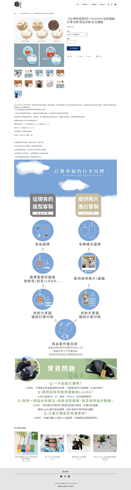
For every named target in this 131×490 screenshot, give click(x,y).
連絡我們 (94, 4)
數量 (68, 38)
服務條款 (60, 486)
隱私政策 (65, 486)
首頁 (77, 4)
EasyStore (74, 483)
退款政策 (71, 486)
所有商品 (85, 4)
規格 (68, 31)
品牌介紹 (102, 4)
